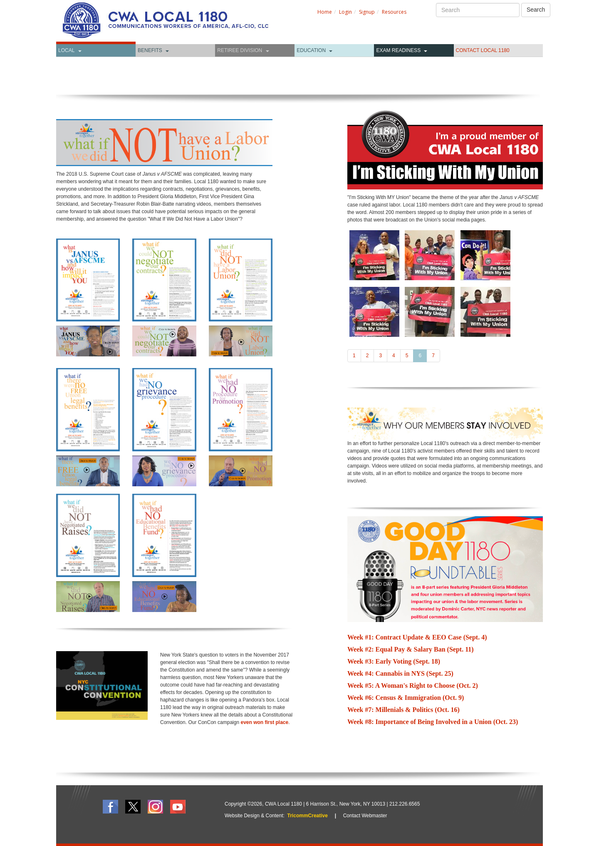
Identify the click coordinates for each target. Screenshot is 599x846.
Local (66, 50)
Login (345, 11)
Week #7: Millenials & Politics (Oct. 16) (403, 709)
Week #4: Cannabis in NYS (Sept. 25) (400, 673)
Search (536, 9)
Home (324, 11)
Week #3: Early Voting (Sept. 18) (393, 661)
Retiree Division (239, 50)
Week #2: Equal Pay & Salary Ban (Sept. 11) (410, 649)
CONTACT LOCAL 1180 (483, 50)
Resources (394, 11)
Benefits (150, 50)
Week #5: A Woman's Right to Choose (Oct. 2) (412, 685)
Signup (367, 11)
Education (311, 50)
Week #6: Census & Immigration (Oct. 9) (405, 697)
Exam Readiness (398, 50)
